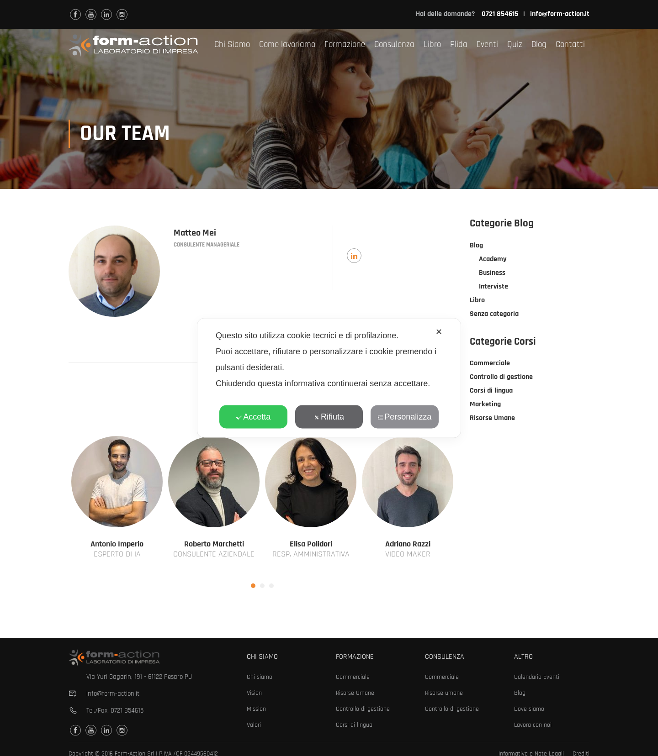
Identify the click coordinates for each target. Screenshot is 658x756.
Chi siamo (259, 677)
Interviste (493, 287)
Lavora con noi (533, 725)
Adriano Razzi (407, 545)
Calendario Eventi (536, 677)
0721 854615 (127, 710)
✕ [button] (438, 331)
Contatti (570, 44)
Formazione (344, 44)
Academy (493, 260)
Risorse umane (444, 693)
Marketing (485, 405)
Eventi (487, 44)
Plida (458, 44)
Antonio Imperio (116, 545)
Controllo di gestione (501, 378)
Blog (539, 44)
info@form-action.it (559, 14)
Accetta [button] (253, 416)
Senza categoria (494, 315)
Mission (256, 709)
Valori (254, 725)
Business (492, 273)
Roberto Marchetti (214, 545)
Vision (254, 693)
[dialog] (329, 378)
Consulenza (394, 44)
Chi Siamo (232, 44)
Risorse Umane (492, 419)
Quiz (514, 44)
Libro (432, 44)
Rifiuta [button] (329, 416)
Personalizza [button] (404, 416)
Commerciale (490, 364)
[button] (253, 586)
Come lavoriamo (287, 44)
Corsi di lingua (491, 391)
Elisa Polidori (311, 545)
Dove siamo (529, 709)
